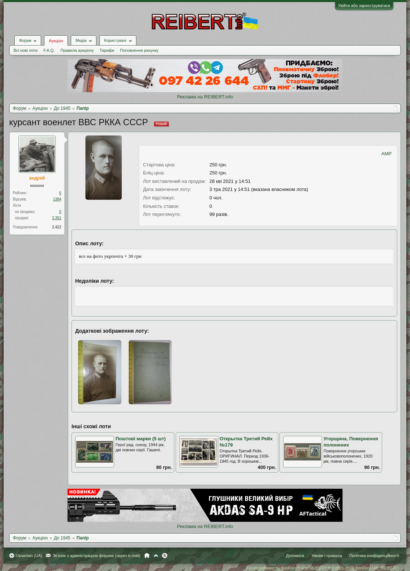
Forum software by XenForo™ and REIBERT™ (322, 568)
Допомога (295, 555)
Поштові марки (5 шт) (141, 438)
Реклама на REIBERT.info (205, 97)
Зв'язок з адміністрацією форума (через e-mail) (96, 555)
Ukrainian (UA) (29, 555)
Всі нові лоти (25, 50)
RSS (164, 555)
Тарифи (107, 50)
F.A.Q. (49, 50)
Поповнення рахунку (139, 50)
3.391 (56, 218)
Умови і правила (326, 555)
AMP (386, 153)
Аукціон (56, 41)
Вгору (155, 555)
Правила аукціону (77, 50)
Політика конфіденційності (374, 555)
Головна (147, 555)
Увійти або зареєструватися (364, 5)
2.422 (56, 227)
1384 (57, 199)
